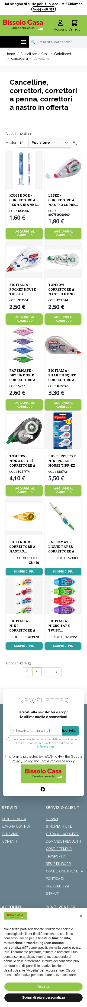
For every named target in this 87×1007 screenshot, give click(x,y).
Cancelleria (19, 58)
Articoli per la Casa (34, 54)
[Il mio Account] (60, 25)
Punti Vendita (14, 819)
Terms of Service (52, 761)
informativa (45, 746)
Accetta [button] (43, 986)
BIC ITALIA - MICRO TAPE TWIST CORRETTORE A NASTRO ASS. (61, 630)
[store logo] (23, 24)
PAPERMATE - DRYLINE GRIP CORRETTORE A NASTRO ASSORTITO (22, 380)
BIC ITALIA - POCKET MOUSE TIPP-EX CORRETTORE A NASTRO (22, 294)
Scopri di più (24, 571)
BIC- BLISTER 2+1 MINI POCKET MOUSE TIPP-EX (62, 461)
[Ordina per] (50, 143)
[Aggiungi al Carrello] (24, 233)
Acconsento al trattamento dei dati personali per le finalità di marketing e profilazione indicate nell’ (45, 743)
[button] (81, 916)
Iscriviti (69, 730)
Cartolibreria (63, 54)
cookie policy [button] (71, 947)
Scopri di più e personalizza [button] (43, 997)
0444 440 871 (44, 9)
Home (10, 54)
